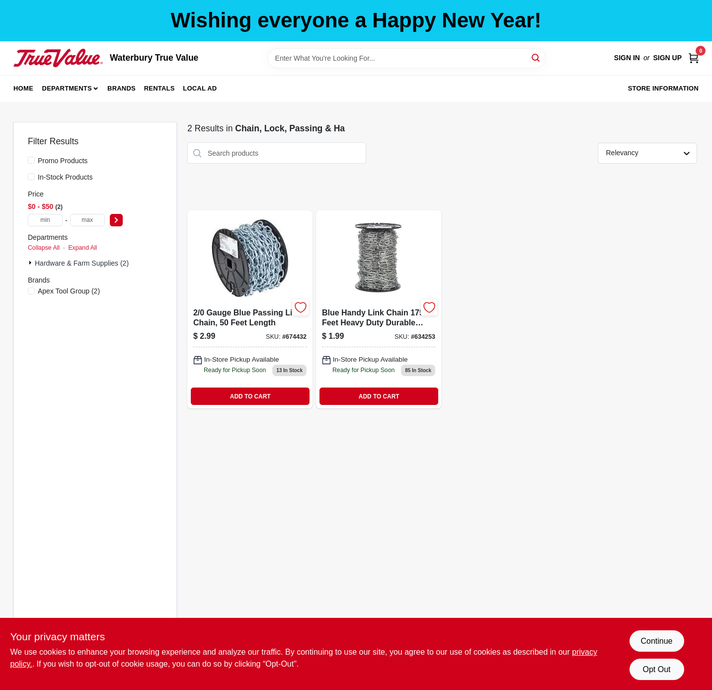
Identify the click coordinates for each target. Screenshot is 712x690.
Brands (121, 88)
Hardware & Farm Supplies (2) (82, 263)
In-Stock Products (65, 177)
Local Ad (200, 88)
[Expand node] (31, 263)
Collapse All (44, 247)
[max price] (87, 220)
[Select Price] (116, 220)
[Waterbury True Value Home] (58, 58)
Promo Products (62, 160)
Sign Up (667, 58)
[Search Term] (406, 58)
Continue (656, 641)
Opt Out (656, 669)
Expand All (82, 247)
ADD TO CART (250, 396)
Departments (67, 88)
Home (23, 88)
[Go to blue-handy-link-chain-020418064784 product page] (378, 309)
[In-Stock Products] (31, 176)
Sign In (627, 58)
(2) (69, 291)
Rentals (159, 88)
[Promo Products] (31, 160)
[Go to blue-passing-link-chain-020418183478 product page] (250, 309)
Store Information (663, 88)
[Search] (536, 57)
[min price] (45, 220)
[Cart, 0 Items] (694, 58)
